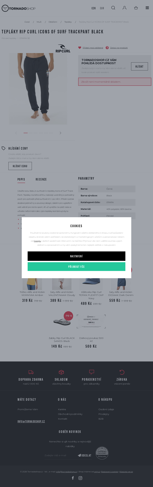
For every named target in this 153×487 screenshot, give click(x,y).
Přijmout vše (76, 266)
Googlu (37, 241)
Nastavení (76, 256)
